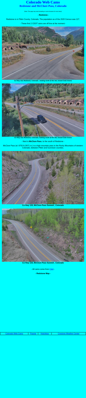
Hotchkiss (45, 334)
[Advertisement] (43, 364)
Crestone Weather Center (68, 334)
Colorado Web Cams (14, 334)
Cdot (52, 269)
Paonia (33, 334)
